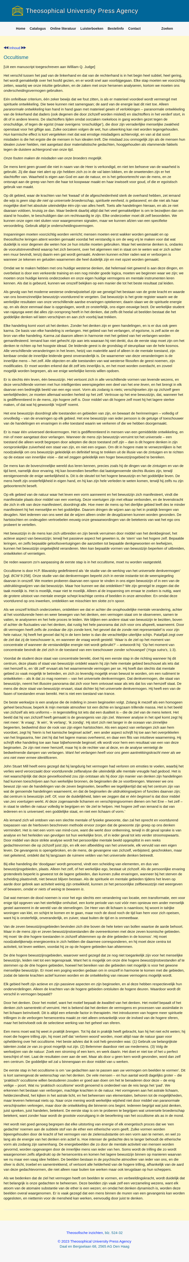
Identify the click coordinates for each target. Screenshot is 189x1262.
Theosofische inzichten (84, 1233)
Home (20, 28)
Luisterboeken (91, 28)
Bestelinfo (116, 28)
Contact (134, 28)
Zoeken (167, 28)
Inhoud (14, 48)
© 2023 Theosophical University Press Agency (94, 1241)
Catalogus (38, 28)
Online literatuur (63, 28)
